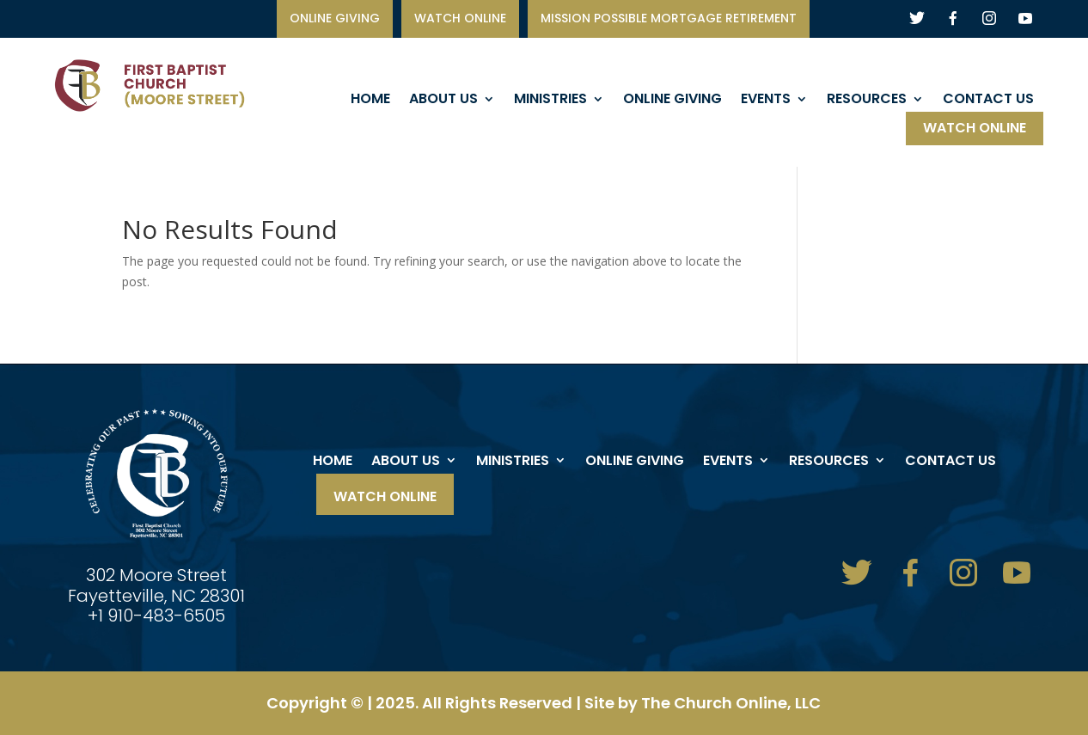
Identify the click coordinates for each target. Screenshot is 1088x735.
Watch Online (974, 130)
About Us (443, 100)
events (766, 100)
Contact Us (988, 100)
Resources (867, 100)
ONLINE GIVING (335, 19)
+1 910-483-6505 (156, 615)
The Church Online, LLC (731, 703)
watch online (460, 19)
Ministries (550, 100)
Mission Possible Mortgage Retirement (669, 19)
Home (370, 100)
